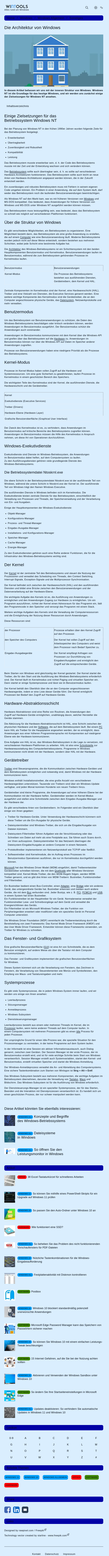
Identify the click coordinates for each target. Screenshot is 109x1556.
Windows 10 (31, 1477)
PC (100, 727)
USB (99, 892)
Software (43, 727)
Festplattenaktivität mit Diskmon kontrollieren (60, 1274)
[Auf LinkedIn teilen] (16, 1510)
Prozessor (10, 1028)
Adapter (65, 886)
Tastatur (73, 1079)
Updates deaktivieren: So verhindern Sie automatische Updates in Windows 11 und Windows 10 (57, 1410)
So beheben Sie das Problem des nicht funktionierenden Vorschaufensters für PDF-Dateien (58, 1246)
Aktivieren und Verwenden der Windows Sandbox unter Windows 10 (57, 1377)
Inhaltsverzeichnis (18, 106)
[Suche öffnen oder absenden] (87, 7)
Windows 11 (12, 1477)
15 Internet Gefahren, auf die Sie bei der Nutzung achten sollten (57, 1360)
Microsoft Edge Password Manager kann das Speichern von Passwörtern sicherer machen (59, 1327)
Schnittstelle (86, 745)
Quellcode (60, 871)
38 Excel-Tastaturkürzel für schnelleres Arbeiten (56, 1177)
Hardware (59, 338)
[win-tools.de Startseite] (16, 8)
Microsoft (9, 867)
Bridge (80, 886)
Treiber (8, 768)
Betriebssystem (17, 171)
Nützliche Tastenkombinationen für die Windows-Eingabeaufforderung (53, 1260)
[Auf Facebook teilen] (7, 1510)
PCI (79, 892)
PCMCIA (87, 892)
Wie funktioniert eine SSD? (47, 1227)
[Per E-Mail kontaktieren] (25, 1510)
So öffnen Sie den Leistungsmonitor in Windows (40, 1152)
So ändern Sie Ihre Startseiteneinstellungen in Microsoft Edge (56, 1394)
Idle (78, 1031)
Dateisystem (67, 300)
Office (76, 1477)
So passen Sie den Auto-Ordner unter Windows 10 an (64, 1210)
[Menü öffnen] (101, 7)
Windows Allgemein (51, 18)
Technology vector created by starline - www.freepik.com (35, 1535)
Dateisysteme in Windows (36, 1135)
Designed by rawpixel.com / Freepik (24, 1530)
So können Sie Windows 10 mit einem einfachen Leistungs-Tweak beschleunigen (59, 1343)
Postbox (36, 1291)
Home (11, 18)
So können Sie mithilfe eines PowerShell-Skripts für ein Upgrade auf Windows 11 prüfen (57, 1195)
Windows (26, 18)
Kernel (12, 573)
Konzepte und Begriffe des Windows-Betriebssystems (43, 1119)
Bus (29, 892)
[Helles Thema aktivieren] (95, 7)
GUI (46, 947)
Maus (83, 1079)
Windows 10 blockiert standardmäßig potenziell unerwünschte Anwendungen (52, 1310)
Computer (25, 237)
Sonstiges (76, 18)
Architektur (15, 249)
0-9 (11, 1438)
